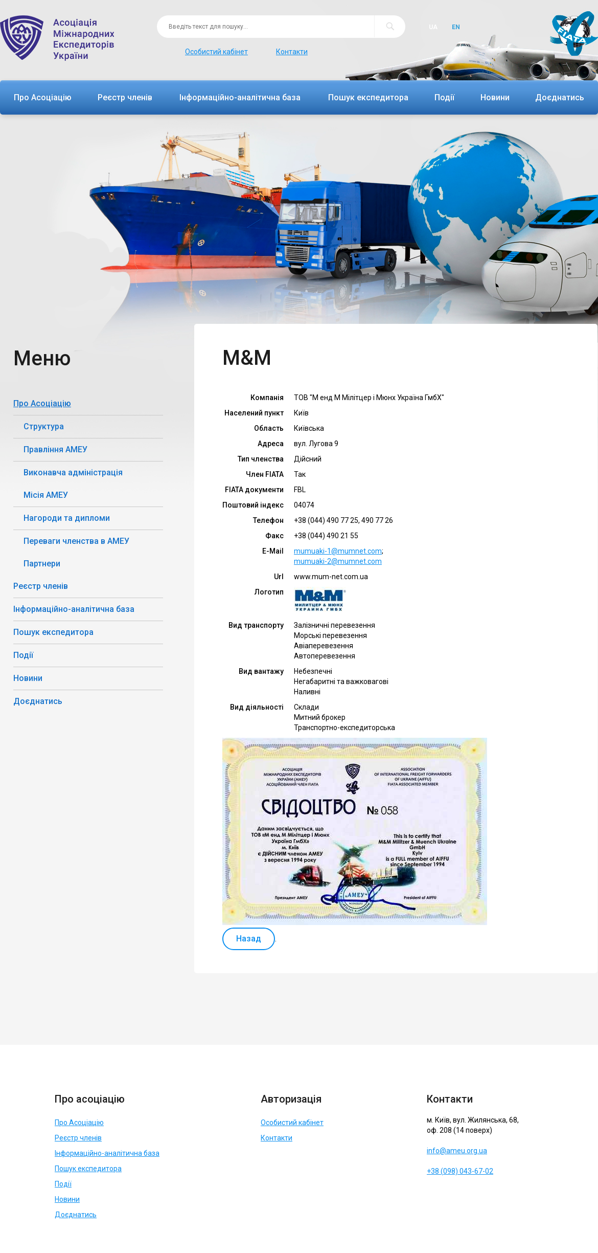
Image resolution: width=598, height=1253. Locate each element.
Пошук (389, 26)
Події (444, 97)
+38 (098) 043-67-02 (460, 1171)
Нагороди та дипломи (67, 518)
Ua (433, 27)
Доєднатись (559, 97)
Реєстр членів (125, 97)
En (456, 27)
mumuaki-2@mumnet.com (338, 561)
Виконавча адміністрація (73, 472)
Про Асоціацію (43, 97)
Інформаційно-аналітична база (240, 97)
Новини (495, 97)
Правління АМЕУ (55, 449)
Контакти (292, 52)
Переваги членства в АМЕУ (76, 541)
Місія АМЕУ (46, 495)
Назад (248, 938)
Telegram (459, 1196)
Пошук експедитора (368, 97)
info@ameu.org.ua (457, 1151)
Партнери (42, 563)
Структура (44, 426)
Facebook (436, 1196)
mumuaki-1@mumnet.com (338, 551)
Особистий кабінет (216, 52)
